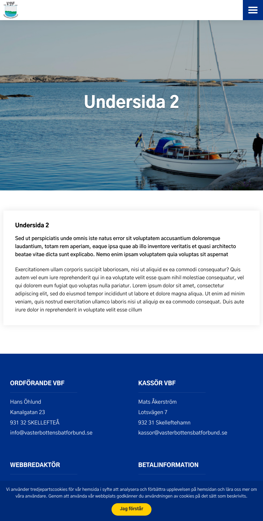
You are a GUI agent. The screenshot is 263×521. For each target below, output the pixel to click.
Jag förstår (131, 509)
